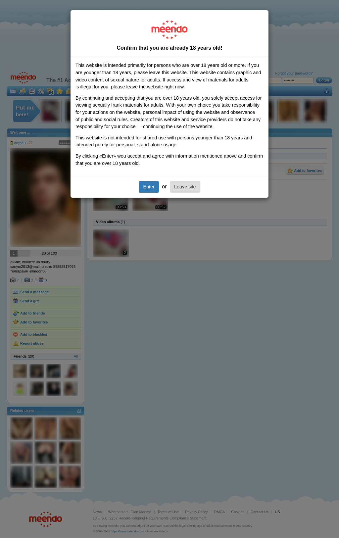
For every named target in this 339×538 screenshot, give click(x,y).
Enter (148, 186)
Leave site (185, 186)
